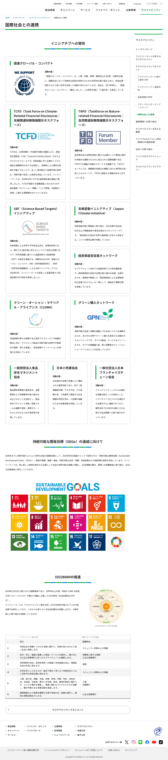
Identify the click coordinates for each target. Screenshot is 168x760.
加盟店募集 (57, 3)
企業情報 (131, 10)
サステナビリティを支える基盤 (148, 130)
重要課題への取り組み (146, 121)
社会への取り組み (144, 149)
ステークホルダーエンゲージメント (149, 106)
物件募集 (69, 3)
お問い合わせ (107, 3)
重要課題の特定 (145, 97)
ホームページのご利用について (89, 750)
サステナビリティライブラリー (148, 168)
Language (137, 3)
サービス (85, 10)
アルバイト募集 (92, 3)
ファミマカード (34, 730)
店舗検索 (122, 3)
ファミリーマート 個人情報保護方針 (23, 750)
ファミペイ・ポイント (108, 10)
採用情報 (79, 3)
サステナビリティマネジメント (40, 18)
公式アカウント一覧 (113, 742)
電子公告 (81, 734)
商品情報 (50, 10)
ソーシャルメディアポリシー (57, 750)
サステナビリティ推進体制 (149, 88)
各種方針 (81, 730)
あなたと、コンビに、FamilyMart (18, 7)
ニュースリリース (62, 734)
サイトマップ (131, 750)
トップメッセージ (144, 49)
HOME (7, 18)
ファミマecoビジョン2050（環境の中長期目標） (148, 140)
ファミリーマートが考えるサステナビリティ (148, 58)
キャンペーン (67, 10)
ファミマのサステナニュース (148, 158)
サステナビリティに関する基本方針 (149, 78)
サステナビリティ (19, 18)
